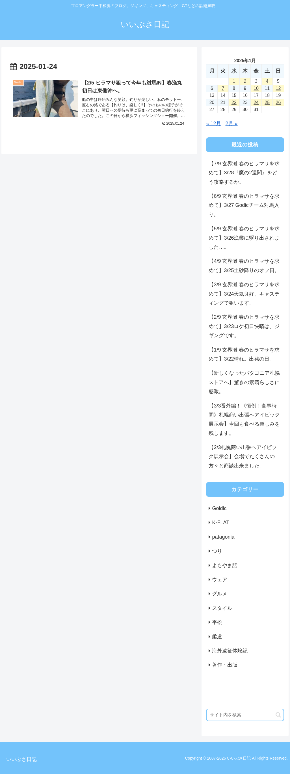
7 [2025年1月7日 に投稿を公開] (223, 88)
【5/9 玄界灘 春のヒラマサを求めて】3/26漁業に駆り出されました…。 (244, 238)
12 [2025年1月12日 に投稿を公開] (278, 88)
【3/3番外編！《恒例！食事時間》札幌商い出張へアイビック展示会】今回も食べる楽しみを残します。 (244, 419)
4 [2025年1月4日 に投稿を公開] (267, 81)
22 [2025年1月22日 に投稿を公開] (234, 102)
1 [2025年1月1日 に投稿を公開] (234, 81)
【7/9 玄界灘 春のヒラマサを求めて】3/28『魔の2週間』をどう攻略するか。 (244, 173)
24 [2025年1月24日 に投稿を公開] (256, 102)
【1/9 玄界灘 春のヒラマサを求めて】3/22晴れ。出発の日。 (244, 354)
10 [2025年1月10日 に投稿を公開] (256, 88)
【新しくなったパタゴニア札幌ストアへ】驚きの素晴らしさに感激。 (244, 382)
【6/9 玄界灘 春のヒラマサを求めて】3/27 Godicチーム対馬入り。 (244, 205)
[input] (245, 715)
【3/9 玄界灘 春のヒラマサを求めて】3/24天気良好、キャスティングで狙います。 (244, 294)
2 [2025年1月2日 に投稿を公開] (245, 81)
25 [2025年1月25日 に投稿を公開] (267, 102)
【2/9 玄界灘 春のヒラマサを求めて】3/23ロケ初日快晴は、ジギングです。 (244, 326)
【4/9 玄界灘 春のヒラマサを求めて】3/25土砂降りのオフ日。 (244, 265)
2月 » (232, 123)
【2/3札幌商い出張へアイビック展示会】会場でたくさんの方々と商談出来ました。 (243, 457)
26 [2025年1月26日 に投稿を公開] (278, 102)
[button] (278, 715)
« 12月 (213, 123)
